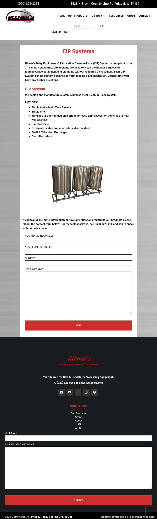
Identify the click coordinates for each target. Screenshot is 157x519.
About (131, 15)
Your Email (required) (78, 250)
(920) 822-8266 (28, 4)
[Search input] (86, 26)
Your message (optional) (78, 466)
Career (56, 32)
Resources (116, 15)
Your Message (78, 291)
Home (61, 15)
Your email (78, 436)
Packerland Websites (142, 516)
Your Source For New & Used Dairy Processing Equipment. (78, 377)
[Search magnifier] (102, 26)
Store (78, 417)
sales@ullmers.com (89, 382)
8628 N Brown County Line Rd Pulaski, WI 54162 (105, 4)
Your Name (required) (78, 238)
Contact (144, 15)
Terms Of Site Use (61, 516)
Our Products (77, 15)
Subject (78, 261)
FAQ (66, 32)
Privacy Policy (39, 516)
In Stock (98, 16)
